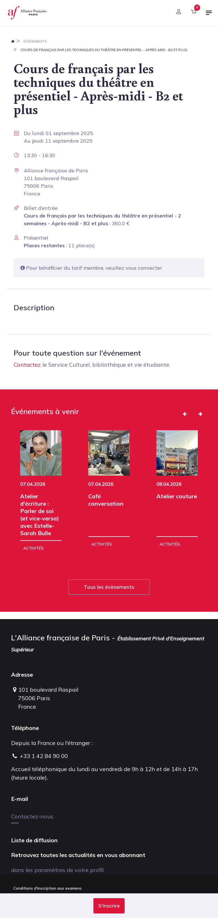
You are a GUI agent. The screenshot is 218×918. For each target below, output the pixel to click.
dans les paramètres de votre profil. (58, 869)
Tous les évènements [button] (109, 587)
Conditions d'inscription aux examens (47, 888)
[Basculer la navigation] (209, 15)
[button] (109, 905)
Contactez (27, 364)
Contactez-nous (32, 816)
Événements (35, 41)
